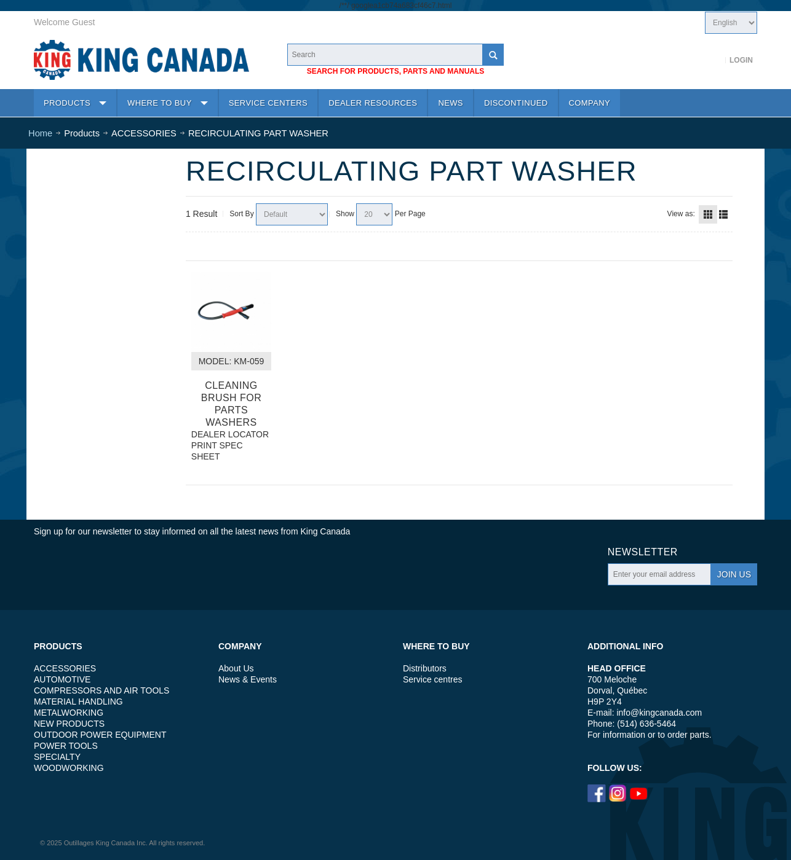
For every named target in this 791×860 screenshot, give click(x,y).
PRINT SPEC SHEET (217, 450)
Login (741, 60)
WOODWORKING (69, 768)
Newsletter (643, 552)
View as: (681, 213)
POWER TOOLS (66, 746)
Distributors (425, 668)
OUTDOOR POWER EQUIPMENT (100, 735)
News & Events (247, 679)
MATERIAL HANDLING (78, 701)
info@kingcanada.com (659, 712)
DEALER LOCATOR (230, 434)
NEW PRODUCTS (69, 724)
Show (345, 213)
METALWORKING (68, 712)
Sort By (241, 213)
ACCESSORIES (65, 668)
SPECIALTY (57, 757)
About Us (236, 668)
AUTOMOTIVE (62, 679)
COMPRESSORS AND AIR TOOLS (101, 690)
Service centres (432, 679)
